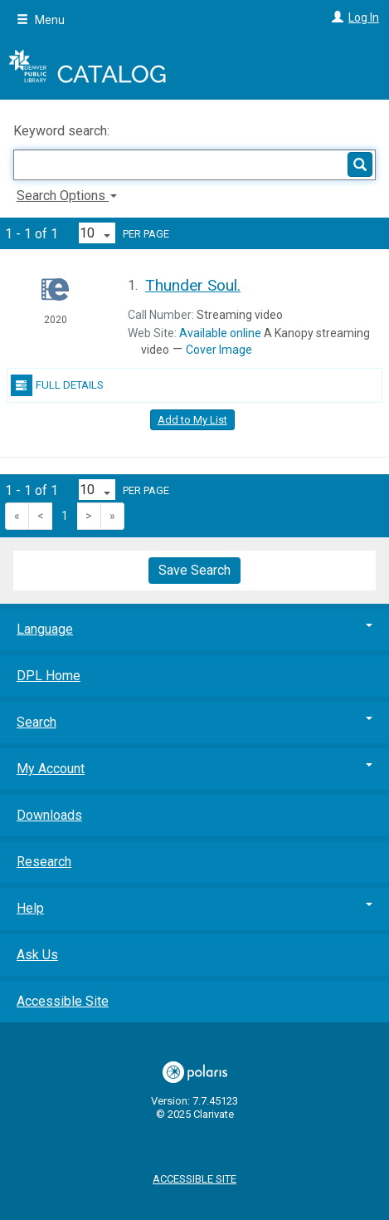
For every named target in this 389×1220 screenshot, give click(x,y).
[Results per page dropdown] (97, 233)
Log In (363, 17)
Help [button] (194, 908)
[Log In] (335, 17)
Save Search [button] (194, 570)
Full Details (57, 385)
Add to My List (192, 420)
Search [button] (194, 722)
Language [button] (194, 629)
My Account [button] (194, 769)
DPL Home (48, 675)
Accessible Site (63, 1001)
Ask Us (37, 955)
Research (44, 862)
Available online (220, 333)
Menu (41, 20)
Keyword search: (63, 131)
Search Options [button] (67, 195)
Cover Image (219, 349)
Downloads (49, 815)
